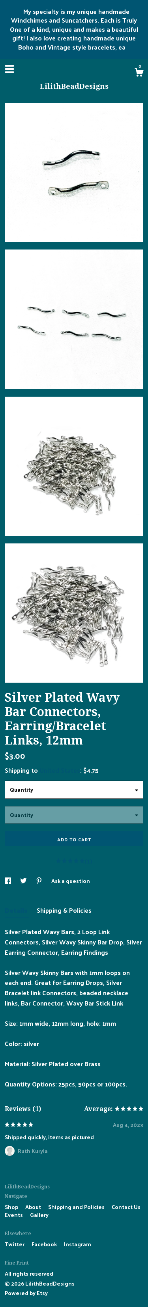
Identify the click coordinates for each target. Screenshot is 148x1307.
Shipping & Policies (64, 910)
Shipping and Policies (77, 1207)
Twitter (15, 1244)
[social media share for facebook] (8, 881)
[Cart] (139, 73)
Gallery (39, 1215)
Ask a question (70, 881)
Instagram (77, 1244)
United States (59, 770)
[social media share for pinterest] (39, 881)
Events (14, 1215)
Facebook (45, 1244)
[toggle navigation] (9, 69)
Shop (12, 1207)
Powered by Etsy (26, 1293)
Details (17, 910)
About (33, 1207)
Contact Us (126, 1207)
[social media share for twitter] (24, 881)
